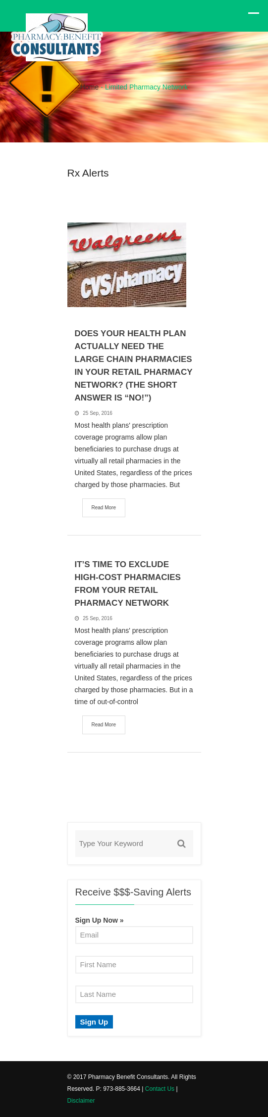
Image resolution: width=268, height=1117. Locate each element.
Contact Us (159, 1088)
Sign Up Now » (99, 920)
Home (89, 87)
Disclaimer (81, 1100)
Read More (104, 507)
